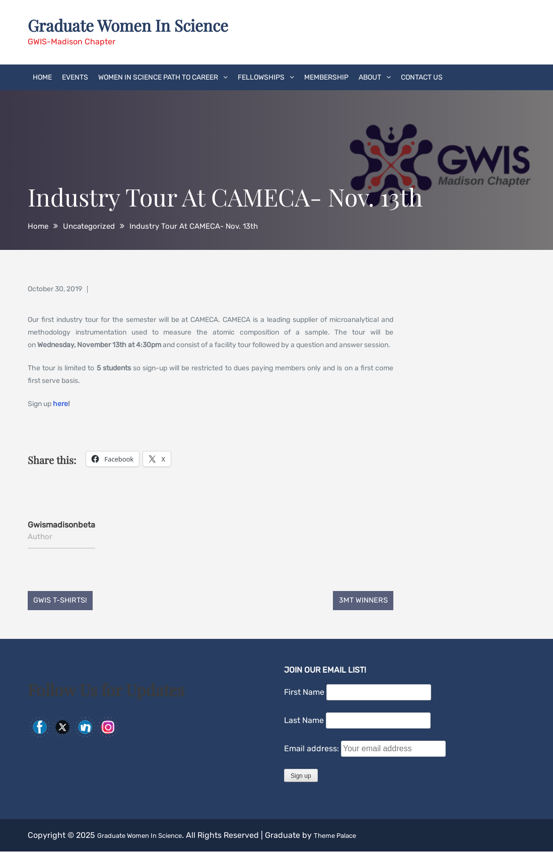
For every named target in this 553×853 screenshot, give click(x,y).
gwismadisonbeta (61, 524)
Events (75, 76)
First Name (304, 694)
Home (42, 76)
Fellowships (261, 76)
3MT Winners (359, 601)
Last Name (304, 722)
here (60, 403)
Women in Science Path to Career (158, 76)
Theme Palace (361, 836)
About (370, 76)
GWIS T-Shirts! (64, 601)
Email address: (312, 750)
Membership (326, 76)
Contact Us (422, 76)
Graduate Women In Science (142, 24)
